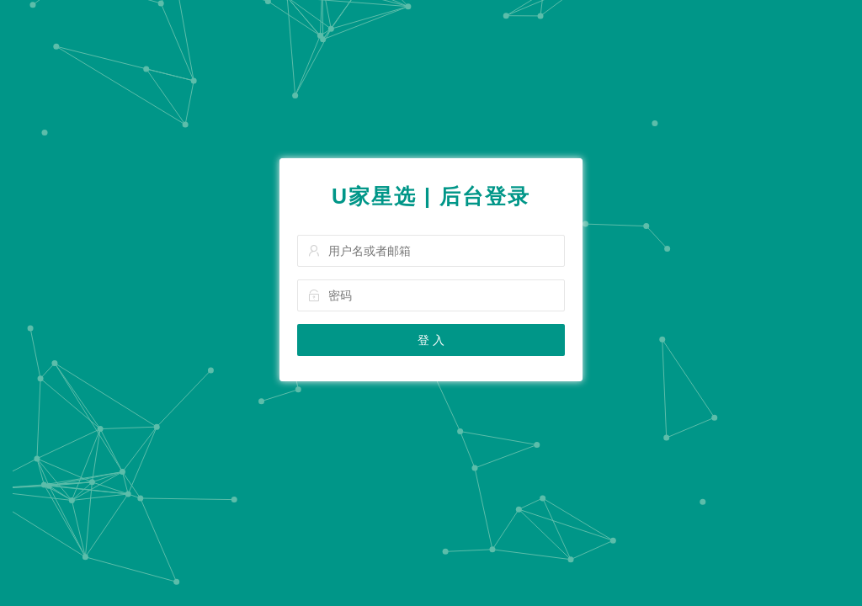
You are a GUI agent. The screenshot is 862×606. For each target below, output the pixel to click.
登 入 (431, 340)
